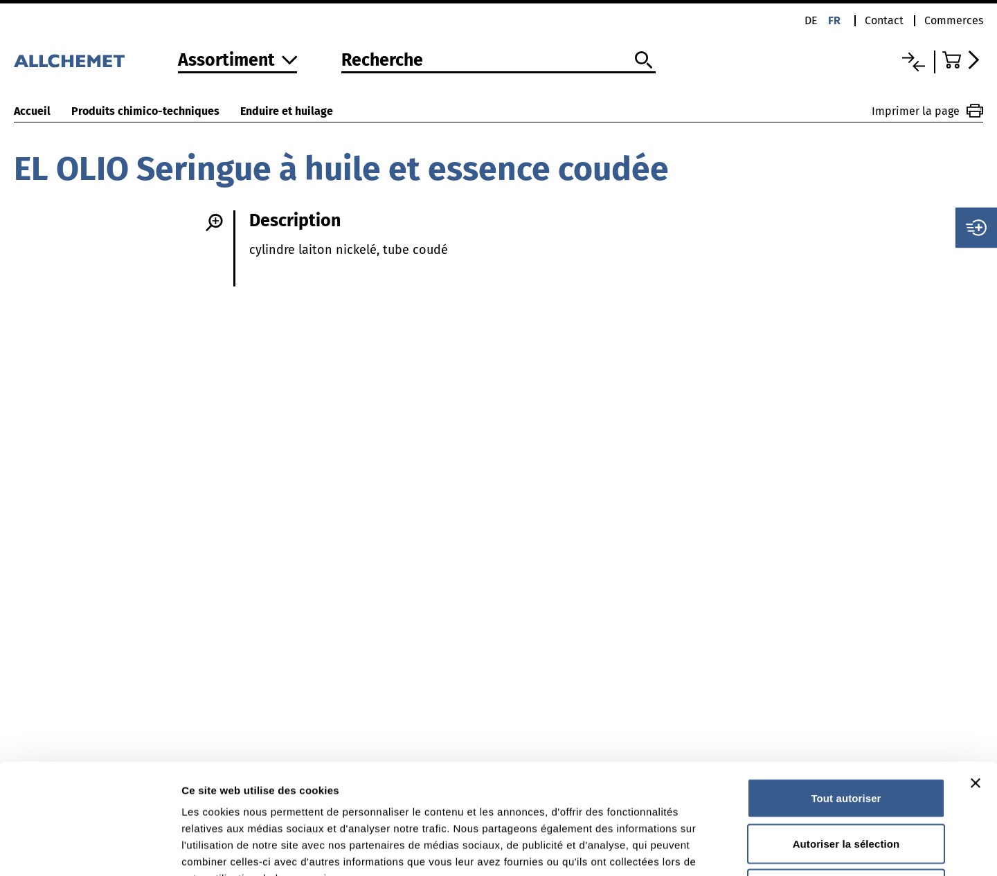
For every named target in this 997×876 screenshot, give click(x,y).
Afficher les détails (762, 849)
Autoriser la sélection (846, 740)
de (811, 20)
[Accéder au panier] (962, 60)
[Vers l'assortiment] (238, 61)
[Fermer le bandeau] (975, 679)
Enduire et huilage (286, 111)
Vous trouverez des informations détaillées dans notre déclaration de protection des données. (428, 791)
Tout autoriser (846, 694)
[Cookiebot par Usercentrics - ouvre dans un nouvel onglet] (89, 849)
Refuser (846, 785)
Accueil (32, 111)
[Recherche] (498, 60)
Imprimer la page (927, 110)
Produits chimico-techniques (145, 111)
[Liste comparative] (913, 62)
